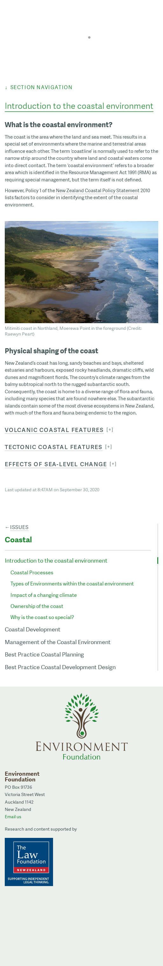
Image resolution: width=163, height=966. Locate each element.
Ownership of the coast (36, 606)
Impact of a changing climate (43, 595)
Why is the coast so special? (42, 617)
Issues (19, 527)
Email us (13, 816)
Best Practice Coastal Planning (44, 654)
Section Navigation (41, 87)
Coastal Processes (31, 572)
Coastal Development (32, 629)
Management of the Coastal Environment (58, 642)
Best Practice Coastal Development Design (60, 667)
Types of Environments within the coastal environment (72, 583)
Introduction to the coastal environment (56, 560)
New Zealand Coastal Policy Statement (97, 190)
